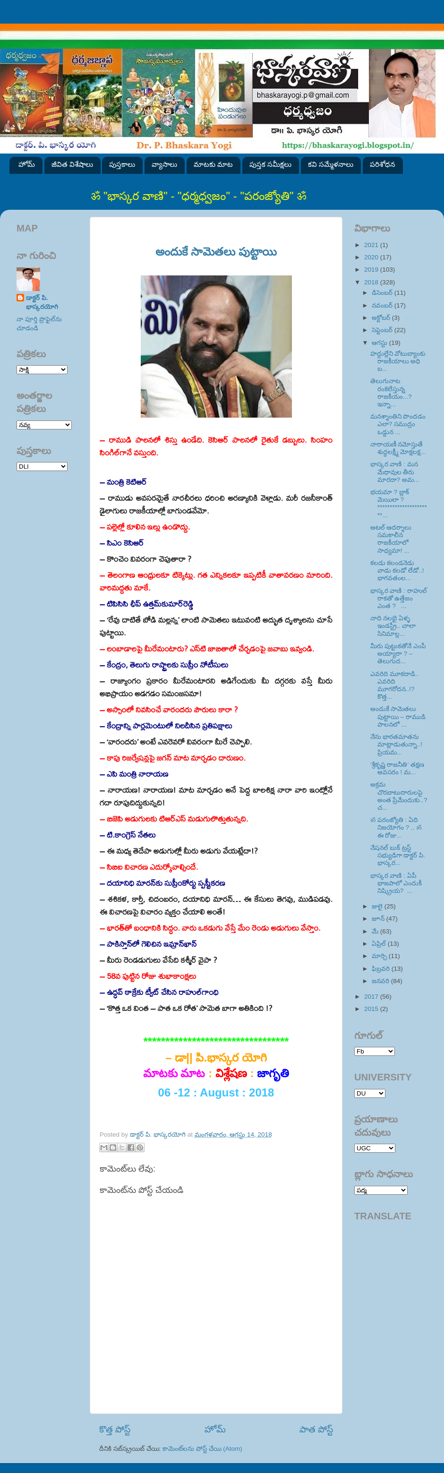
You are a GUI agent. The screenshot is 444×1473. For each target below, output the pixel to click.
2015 (372, 1008)
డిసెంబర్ (383, 292)
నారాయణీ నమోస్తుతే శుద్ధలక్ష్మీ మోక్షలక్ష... (398, 448)
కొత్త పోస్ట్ (114, 1429)
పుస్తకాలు (122, 164)
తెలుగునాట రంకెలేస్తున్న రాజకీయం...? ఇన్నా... (391, 392)
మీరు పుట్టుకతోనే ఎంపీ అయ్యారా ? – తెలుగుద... (398, 653)
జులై (378, 906)
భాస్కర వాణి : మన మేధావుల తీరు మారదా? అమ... (394, 472)
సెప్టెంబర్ (383, 330)
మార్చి (380, 955)
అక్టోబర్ (382, 317)
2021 (372, 244)
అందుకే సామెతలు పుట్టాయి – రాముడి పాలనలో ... (398, 716)
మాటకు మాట (213, 164)
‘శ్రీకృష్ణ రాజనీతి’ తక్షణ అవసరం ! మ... (397, 768)
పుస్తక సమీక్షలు (270, 164)
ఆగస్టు (380, 342)
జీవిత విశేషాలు (72, 164)
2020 (372, 257)
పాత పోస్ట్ (316, 1429)
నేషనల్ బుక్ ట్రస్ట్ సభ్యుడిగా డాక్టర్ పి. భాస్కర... (398, 855)
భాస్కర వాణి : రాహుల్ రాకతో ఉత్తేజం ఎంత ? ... (398, 598)
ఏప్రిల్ (380, 943)
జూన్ (379, 918)
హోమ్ (26, 164)
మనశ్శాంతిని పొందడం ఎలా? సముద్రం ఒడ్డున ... (398, 424)
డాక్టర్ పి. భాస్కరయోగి (42, 302)
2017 (372, 996)
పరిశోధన (382, 164)
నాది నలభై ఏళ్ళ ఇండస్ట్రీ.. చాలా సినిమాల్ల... (393, 626)
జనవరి (381, 981)
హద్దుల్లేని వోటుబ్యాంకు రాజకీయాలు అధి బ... (398, 361)
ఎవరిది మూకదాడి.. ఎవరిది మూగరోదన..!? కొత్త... (394, 685)
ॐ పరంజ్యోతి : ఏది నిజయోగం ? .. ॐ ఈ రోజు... (396, 827)
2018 (372, 282)
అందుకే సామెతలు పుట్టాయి (216, 251)
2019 (372, 269)
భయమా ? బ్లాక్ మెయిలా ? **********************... (398, 503)
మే (376, 931)
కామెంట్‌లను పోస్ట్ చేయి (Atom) (202, 1448)
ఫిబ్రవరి (382, 968)
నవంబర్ (383, 305)
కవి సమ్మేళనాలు (330, 164)
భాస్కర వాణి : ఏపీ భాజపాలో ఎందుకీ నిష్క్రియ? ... (396, 883)
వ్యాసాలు (164, 164)
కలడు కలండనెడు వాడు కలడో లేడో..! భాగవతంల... (397, 570)
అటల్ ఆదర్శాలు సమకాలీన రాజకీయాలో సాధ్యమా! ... (391, 539)
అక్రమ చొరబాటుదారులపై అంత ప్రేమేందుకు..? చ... (398, 796)
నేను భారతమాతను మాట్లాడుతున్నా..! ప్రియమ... (396, 744)
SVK (42, 466)
